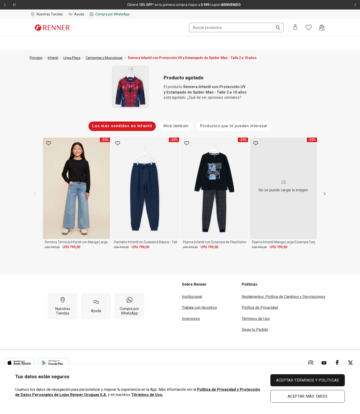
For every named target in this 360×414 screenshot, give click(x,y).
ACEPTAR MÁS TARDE (308, 396)
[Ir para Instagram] (310, 363)
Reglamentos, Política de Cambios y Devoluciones (283, 296)
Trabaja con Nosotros (199, 307)
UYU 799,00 (71, 247)
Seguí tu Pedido (255, 329)
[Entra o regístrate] (295, 27)
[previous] (35, 193)
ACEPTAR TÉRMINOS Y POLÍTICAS (307, 380)
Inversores (191, 318)
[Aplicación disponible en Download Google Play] (53, 363)
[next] (324, 193)
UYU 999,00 (52, 247)
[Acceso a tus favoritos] (308, 27)
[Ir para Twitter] (350, 363)
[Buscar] (276, 28)
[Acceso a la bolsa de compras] (322, 27)
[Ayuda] (96, 306)
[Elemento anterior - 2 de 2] (4, 4)
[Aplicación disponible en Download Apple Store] (19, 363)
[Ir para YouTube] (324, 363)
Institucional (192, 296)
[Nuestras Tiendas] (62, 306)
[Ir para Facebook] (337, 363)
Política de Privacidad (260, 307)
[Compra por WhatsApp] (129, 306)
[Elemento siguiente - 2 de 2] (355, 4)
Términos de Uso (256, 318)
